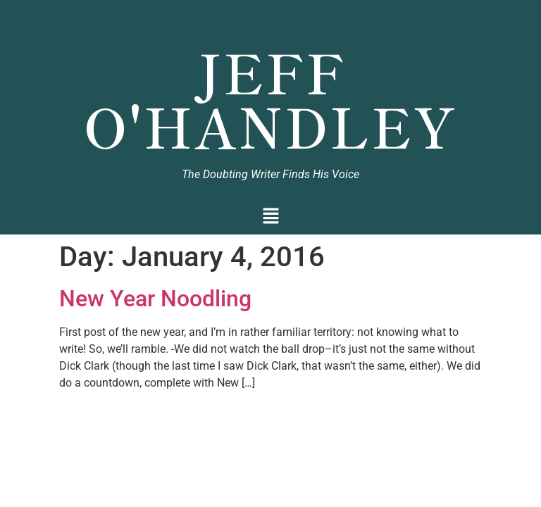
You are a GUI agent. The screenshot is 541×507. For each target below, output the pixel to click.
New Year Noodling (155, 298)
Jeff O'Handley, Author (270, 18)
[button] (271, 217)
